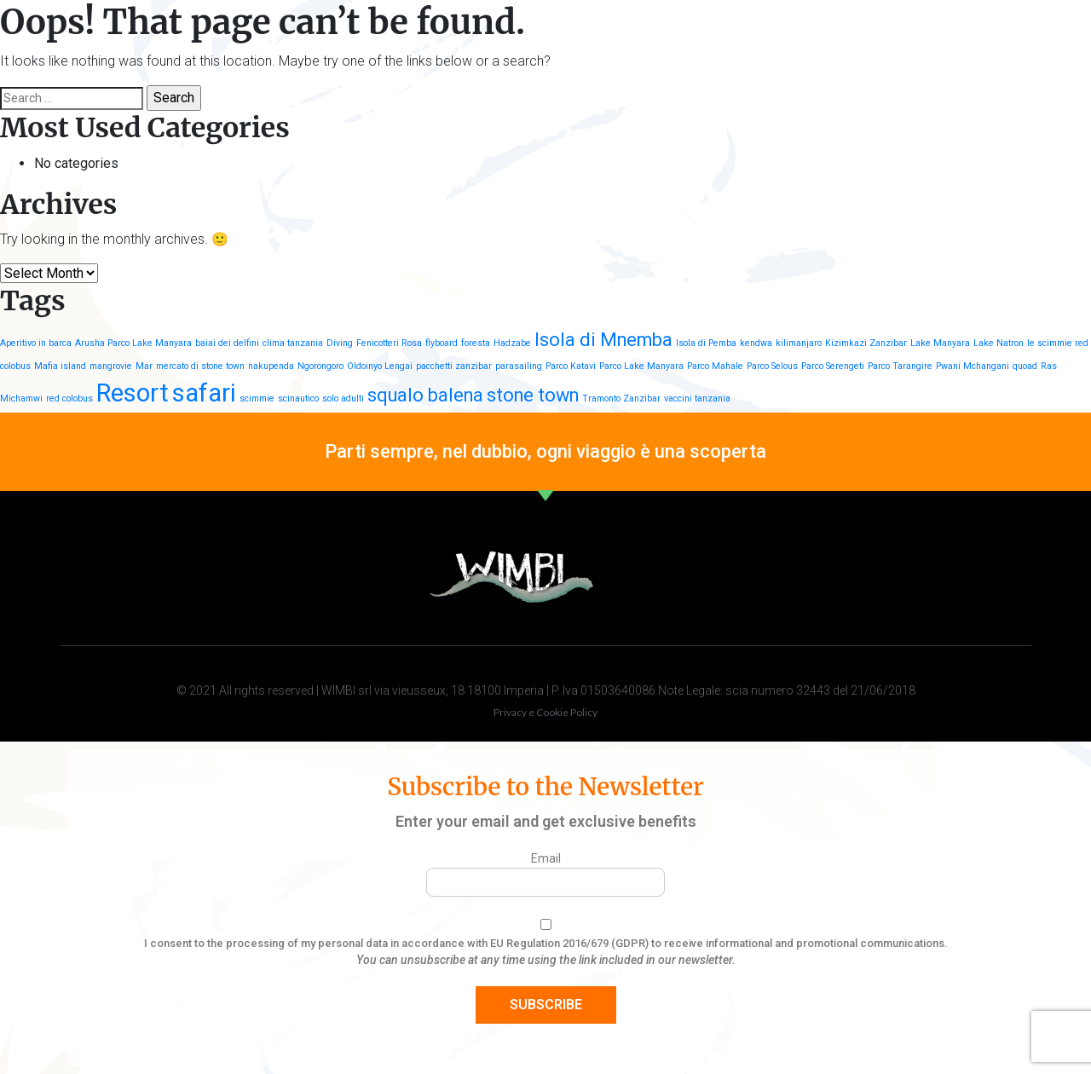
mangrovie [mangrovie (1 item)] (110, 366)
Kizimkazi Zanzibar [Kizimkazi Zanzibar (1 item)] (866, 343)
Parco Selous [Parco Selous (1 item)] (772, 366)
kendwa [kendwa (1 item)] (756, 343)
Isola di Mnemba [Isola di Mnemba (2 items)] (603, 339)
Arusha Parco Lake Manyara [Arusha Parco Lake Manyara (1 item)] (133, 343)
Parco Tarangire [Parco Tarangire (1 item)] (900, 366)
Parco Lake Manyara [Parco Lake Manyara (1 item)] (641, 366)
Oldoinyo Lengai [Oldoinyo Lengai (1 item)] (380, 366)
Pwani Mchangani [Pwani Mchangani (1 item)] (972, 366)
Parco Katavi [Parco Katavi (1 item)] (571, 366)
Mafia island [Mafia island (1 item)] (60, 366)
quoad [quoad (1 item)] (1025, 366)
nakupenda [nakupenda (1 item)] (271, 366)
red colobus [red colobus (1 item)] (69, 398)
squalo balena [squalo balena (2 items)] (425, 395)
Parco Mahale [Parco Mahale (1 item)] (715, 366)
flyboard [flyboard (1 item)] (441, 343)
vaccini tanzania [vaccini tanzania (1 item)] (697, 398)
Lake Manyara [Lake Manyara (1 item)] (940, 343)
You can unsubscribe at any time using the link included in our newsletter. (546, 960)
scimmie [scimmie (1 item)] (257, 398)
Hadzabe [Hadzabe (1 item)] (512, 343)
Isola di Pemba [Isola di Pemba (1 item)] (706, 343)
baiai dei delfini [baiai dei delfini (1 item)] (227, 343)
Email (546, 858)
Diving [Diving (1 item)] (339, 343)
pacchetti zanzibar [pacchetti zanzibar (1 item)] (454, 366)
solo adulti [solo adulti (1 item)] (343, 398)
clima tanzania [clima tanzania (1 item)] (293, 343)
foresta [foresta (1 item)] (475, 343)
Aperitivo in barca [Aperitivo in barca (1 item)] (36, 343)
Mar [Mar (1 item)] (144, 366)
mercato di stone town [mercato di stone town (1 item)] (200, 366)
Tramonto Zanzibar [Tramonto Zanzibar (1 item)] (621, 398)
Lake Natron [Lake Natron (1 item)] (998, 343)
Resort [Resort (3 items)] (132, 392)
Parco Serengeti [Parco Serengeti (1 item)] (832, 366)
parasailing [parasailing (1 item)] (518, 366)
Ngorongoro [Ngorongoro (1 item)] (320, 366)
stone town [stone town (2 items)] (533, 395)
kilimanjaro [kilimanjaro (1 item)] (799, 343)
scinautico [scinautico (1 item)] (298, 398)
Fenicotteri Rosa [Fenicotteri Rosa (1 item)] (389, 343)
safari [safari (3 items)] (204, 392)
